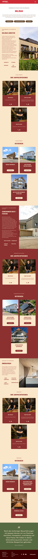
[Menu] (35, 1)
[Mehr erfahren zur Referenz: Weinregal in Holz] (19, 512)
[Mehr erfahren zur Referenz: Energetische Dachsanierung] (27, 320)
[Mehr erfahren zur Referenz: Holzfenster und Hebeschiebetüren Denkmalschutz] (27, 485)
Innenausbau (29, 21)
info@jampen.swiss (5, 556)
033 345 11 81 (4, 555)
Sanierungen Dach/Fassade (19, 21)
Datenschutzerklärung (15, 554)
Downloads (13, 555)
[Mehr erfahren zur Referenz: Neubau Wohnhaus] (10, 167)
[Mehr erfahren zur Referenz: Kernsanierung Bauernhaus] (19, 347)
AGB (12, 552)
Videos (12, 556)
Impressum (13, 553)
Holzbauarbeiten (9, 21)
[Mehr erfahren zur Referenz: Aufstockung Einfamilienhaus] (27, 167)
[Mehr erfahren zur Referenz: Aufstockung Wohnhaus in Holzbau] (19, 194)
